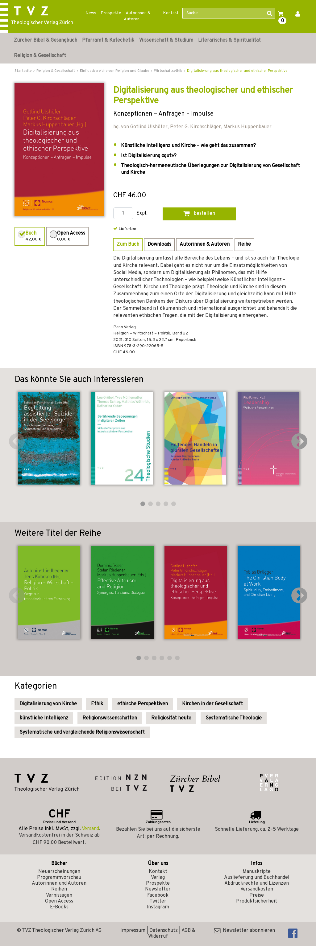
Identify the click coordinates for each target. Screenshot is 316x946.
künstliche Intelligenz (43, 718)
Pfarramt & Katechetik (108, 40)
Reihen (59, 889)
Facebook (157, 895)
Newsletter (158, 889)
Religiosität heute (171, 718)
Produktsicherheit (256, 901)
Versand (90, 829)
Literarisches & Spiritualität (229, 40)
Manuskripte (257, 872)
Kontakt (171, 13)
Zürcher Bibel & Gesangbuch (45, 40)
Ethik (97, 704)
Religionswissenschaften (109, 718)
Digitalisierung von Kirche (48, 704)
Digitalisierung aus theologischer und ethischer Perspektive (237, 70)
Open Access (59, 901)
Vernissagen (59, 895)
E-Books (59, 907)
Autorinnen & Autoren (137, 16)
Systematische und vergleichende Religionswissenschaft (82, 732)
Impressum (132, 931)
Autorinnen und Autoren (59, 883)
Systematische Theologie (234, 718)
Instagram (158, 907)
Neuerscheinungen (59, 872)
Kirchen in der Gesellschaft (212, 704)
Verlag (158, 877)
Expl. (142, 213)
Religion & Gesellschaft (40, 56)
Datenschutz (163, 931)
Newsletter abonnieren (244, 931)
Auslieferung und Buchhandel (256, 877)
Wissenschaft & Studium (166, 40)
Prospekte (111, 13)
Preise (256, 895)
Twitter (158, 901)
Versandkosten (256, 889)
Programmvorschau (59, 877)
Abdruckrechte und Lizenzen (256, 883)
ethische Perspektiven (142, 704)
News (90, 13)
